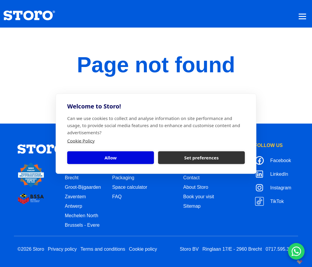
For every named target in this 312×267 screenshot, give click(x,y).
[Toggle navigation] (302, 16)
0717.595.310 (280, 249)
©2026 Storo (30, 249)
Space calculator (129, 187)
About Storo (195, 187)
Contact (191, 177)
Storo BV (189, 249)
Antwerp (73, 206)
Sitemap (192, 206)
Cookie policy (143, 249)
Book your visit (198, 196)
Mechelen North (81, 215)
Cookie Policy (81, 140)
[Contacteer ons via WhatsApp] (296, 251)
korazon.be (290, 261)
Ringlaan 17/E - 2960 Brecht (232, 249)
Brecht (71, 177)
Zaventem (75, 196)
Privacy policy (62, 249)
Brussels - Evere (82, 225)
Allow (110, 158)
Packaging (123, 177)
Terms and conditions (103, 249)
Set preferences (201, 158)
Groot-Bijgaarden (83, 187)
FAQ (117, 196)
